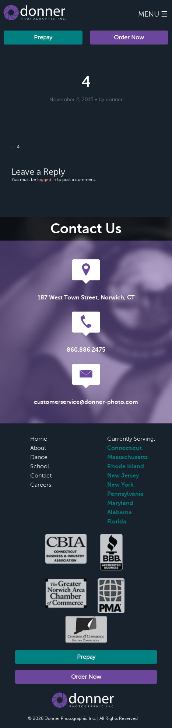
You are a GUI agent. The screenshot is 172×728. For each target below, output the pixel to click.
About (38, 448)
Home (38, 439)
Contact (41, 475)
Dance (39, 457)
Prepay (43, 37)
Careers (40, 485)
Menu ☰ (153, 14)
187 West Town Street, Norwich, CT (86, 297)
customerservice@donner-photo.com (86, 402)
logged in (46, 179)
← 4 (15, 146)
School (39, 466)
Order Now (129, 37)
